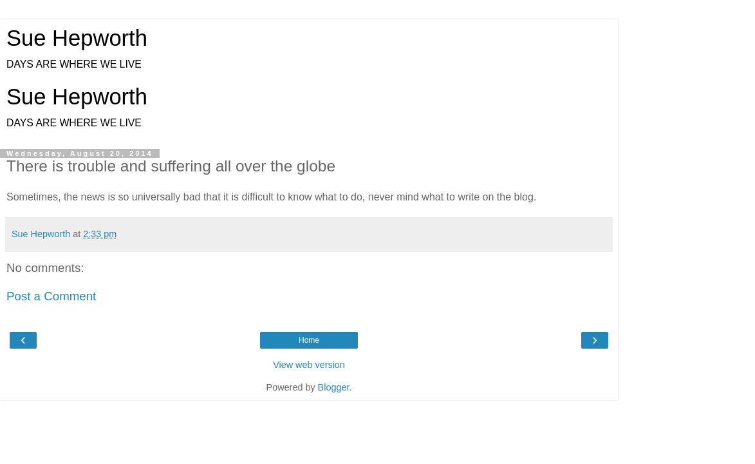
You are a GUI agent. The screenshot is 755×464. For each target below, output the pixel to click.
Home (309, 340)
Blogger (334, 387)
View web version (309, 365)
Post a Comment (51, 296)
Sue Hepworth (76, 38)
